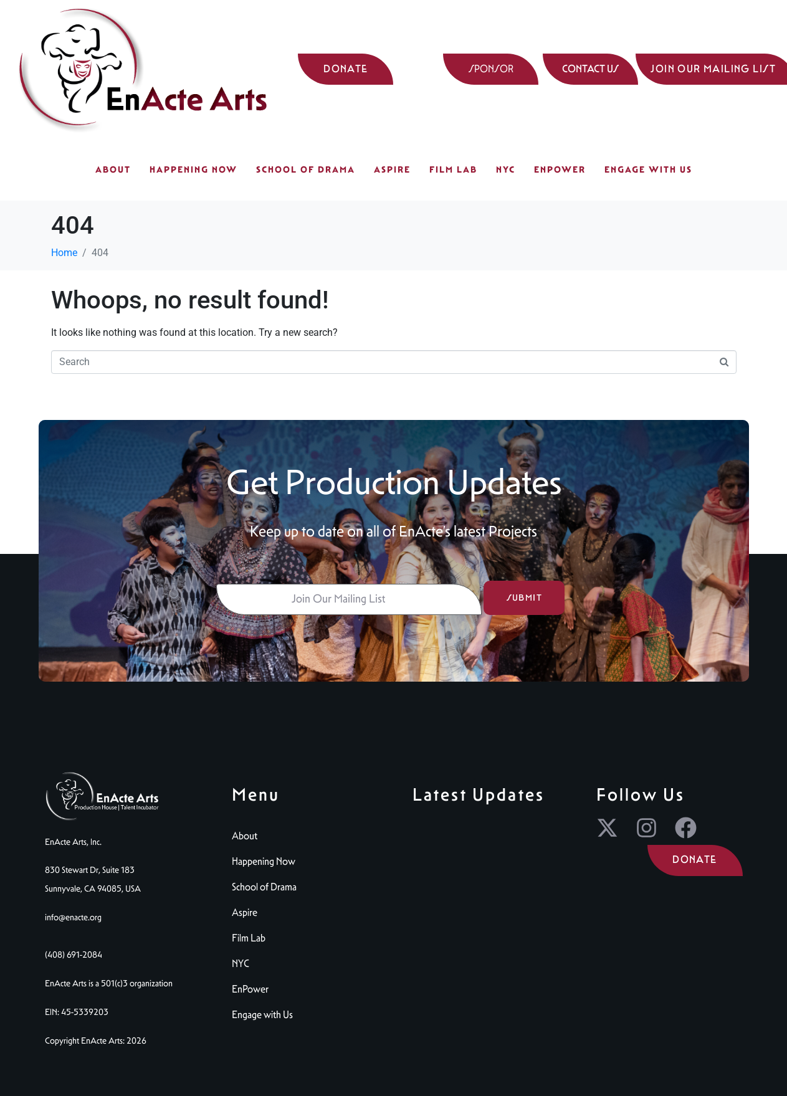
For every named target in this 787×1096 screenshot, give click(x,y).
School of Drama (305, 169)
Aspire (392, 169)
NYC (505, 169)
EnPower (560, 169)
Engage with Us (648, 169)
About (113, 169)
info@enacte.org (73, 917)
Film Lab (453, 169)
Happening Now (193, 169)
